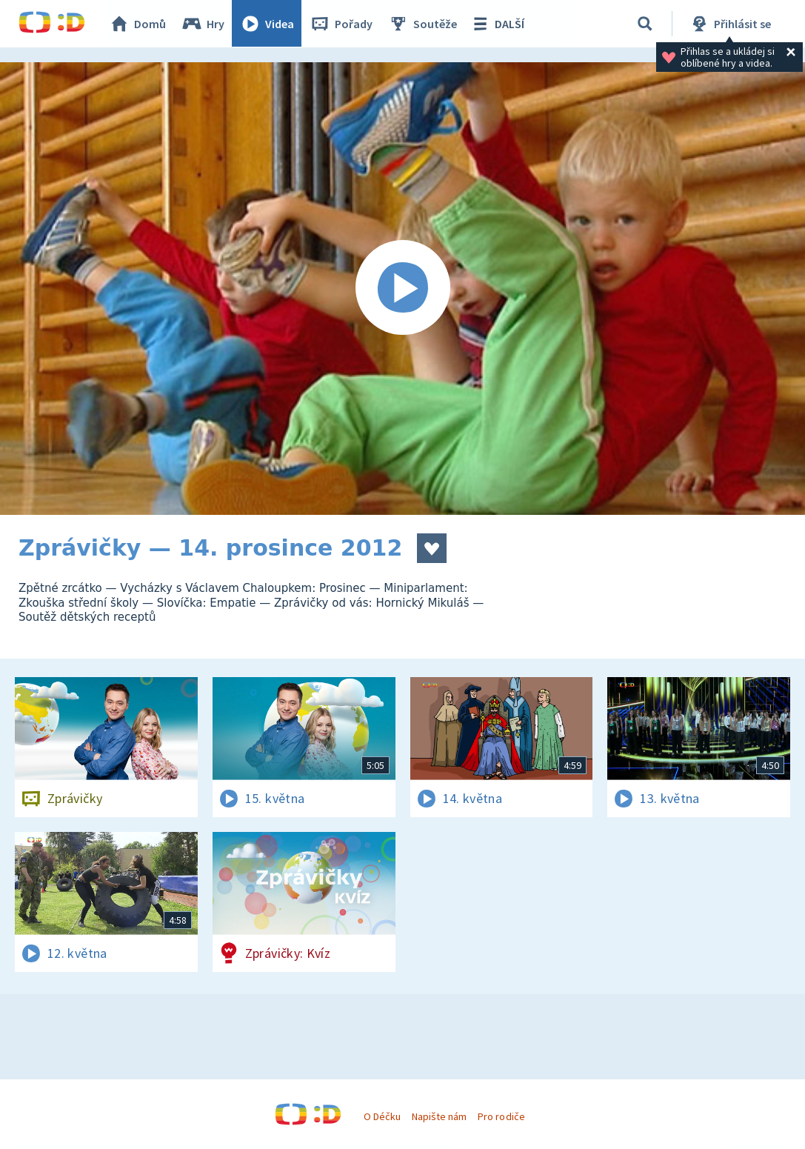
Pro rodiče (501, 1116)
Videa (267, 24)
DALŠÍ (497, 24)
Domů (138, 24)
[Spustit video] (402, 288)
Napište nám (439, 1116)
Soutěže (423, 24)
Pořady (341, 24)
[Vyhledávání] (645, 23)
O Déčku (382, 1116)
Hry (203, 24)
